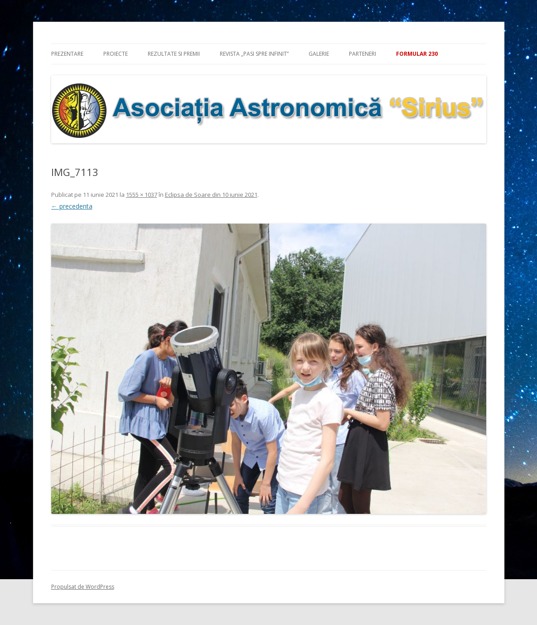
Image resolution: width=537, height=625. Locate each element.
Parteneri (362, 54)
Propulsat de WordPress (82, 587)
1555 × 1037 (141, 194)
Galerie (319, 54)
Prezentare (67, 54)
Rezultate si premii (174, 54)
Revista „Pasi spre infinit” (254, 54)
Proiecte (115, 54)
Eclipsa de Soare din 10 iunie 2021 (211, 194)
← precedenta (71, 206)
